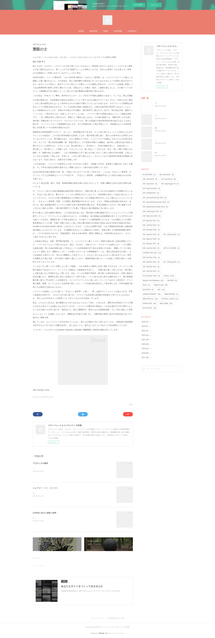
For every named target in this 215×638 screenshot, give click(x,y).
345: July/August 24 (170, 184)
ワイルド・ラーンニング (164, 116)
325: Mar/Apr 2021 (151, 267)
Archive (169, 276)
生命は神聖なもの (161, 153)
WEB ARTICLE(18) (47, 397)
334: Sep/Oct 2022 (151, 234)
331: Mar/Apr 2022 (151, 244)
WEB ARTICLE (150, 299)
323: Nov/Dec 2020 (151, 276)
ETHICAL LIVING (170, 299)
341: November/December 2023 (156, 202)
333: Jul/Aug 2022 (171, 234)
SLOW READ (149, 175)
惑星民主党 (159, 128)
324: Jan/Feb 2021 (151, 271)
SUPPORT (118, 31)
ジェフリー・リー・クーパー (45, 488)
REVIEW (172, 280)
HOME (81, 31)
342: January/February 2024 (154, 198)
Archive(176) (37, 397)
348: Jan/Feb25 (150, 179)
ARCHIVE (93, 31)
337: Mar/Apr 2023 (151, 221)
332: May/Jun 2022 (151, 239)
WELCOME (166, 303)
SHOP (105, 31)
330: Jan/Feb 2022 (151, 248)
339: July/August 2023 (152, 211)
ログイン (154, 5)
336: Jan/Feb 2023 (151, 225)
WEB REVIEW (171, 294)
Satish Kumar (161, 285)
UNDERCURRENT (152, 294)
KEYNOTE (148, 290)
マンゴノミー (160, 103)
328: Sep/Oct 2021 (151, 262)
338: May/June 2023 (152, 216)
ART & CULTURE (171, 248)
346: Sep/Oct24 (150, 184)
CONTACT (132, 31)
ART (161, 290)
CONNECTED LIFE (152, 253)
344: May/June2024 (151, 188)
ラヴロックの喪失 (40, 463)
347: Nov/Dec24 (168, 179)
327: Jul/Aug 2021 (171, 262)
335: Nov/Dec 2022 (151, 230)
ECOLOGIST (149, 308)
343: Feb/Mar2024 (151, 193)
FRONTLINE (149, 303)
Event (146, 285)
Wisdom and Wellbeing (153, 280)
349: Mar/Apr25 (166, 175)
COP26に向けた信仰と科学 (44, 513)
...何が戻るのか (160, 140)
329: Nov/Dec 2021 (151, 257)
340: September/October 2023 (155, 207)
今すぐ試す (138, 5)
